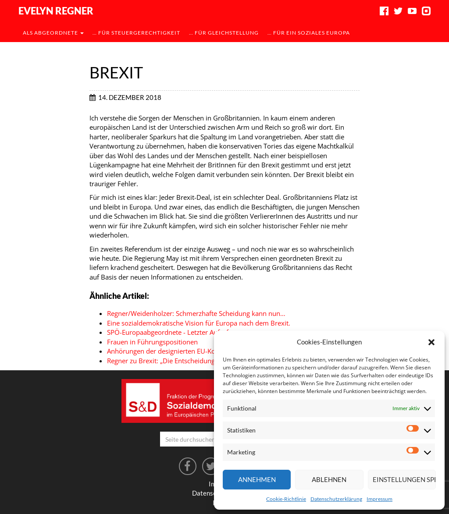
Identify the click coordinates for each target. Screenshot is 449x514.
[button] (431, 342)
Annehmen (257, 479)
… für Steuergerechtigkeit (136, 32)
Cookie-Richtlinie (286, 499)
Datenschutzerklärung (336, 499)
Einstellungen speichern (404, 479)
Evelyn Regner (55, 11)
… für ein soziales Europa (308, 32)
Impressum (379, 499)
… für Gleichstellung (224, 32)
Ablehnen (329, 479)
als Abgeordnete (53, 32)
